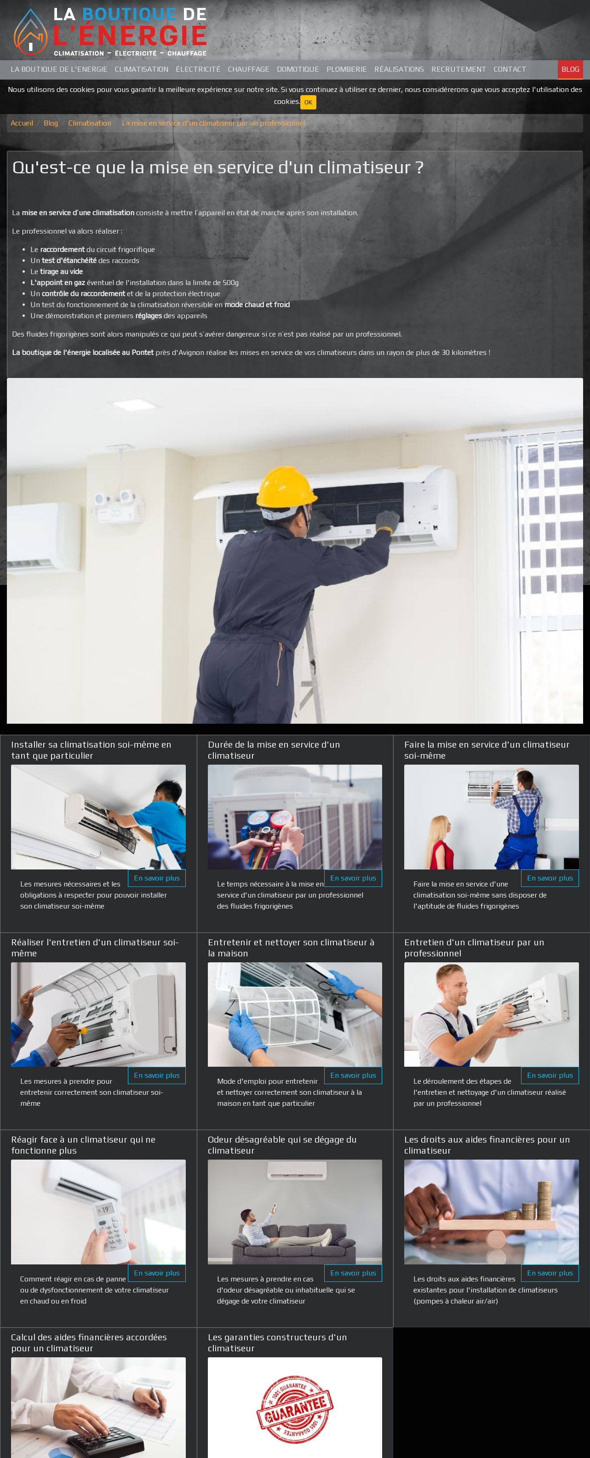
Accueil (22, 123)
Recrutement (459, 69)
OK (308, 102)
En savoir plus (157, 878)
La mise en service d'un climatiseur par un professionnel (213, 123)
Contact (510, 69)
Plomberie (347, 69)
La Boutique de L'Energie (59, 69)
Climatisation (141, 69)
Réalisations (399, 69)
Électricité (198, 69)
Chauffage (248, 69)
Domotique (298, 69)
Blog (570, 69)
